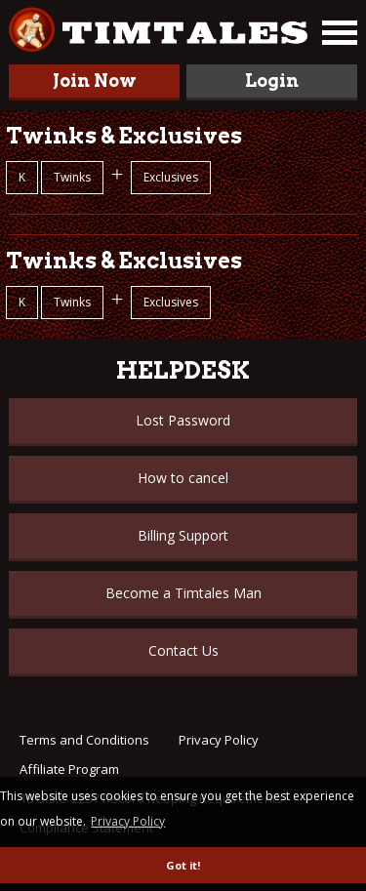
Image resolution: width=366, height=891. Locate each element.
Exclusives (170, 177)
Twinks (72, 177)
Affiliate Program (69, 769)
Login (272, 80)
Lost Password (183, 420)
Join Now (95, 80)
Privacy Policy (219, 740)
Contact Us (183, 650)
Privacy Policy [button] (128, 821)
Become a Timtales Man (183, 593)
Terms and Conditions (84, 740)
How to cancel (183, 477)
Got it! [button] (183, 865)
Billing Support (183, 535)
